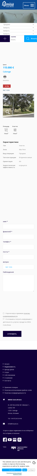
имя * (18, 224)
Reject (24, 470)
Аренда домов (9, 369)
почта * (18, 255)
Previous (6, 105)
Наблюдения (18, 281)
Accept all (12, 470)
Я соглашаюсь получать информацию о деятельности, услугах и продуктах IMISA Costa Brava (17, 322)
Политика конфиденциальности (15, 393)
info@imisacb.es (13, 424)
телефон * (18, 245)
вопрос (18, 265)
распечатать (6, 80)
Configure (31, 470)
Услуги (6, 372)
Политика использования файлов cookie (18, 390)
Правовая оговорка (11, 387)
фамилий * (18, 234)
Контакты (7, 381)
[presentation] (11, 302)
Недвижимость (9, 367)
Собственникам (9, 375)
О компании (8, 378)
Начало (6, 364)
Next (30, 105)
